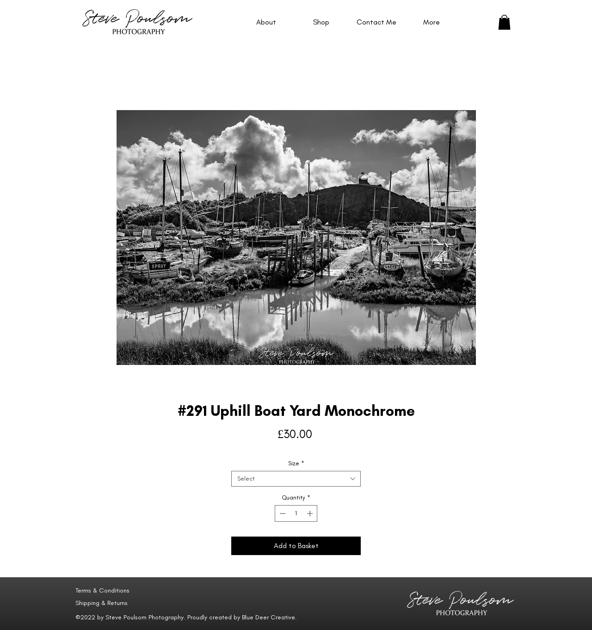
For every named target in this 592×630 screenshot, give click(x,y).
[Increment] (310, 513)
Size (296, 463)
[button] (504, 22)
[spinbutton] (296, 513)
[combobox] (296, 479)
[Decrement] (281, 513)
